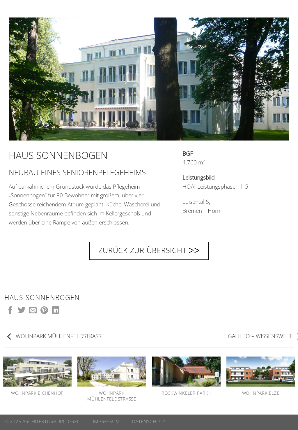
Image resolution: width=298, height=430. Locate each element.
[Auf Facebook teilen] (10, 310)
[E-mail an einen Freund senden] (33, 310)
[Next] (277, 79)
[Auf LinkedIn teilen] (55, 310)
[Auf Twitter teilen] (21, 310)
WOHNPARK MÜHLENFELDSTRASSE (55, 336)
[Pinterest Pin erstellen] (44, 310)
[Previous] (20, 79)
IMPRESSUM (106, 421)
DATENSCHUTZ (148, 421)
